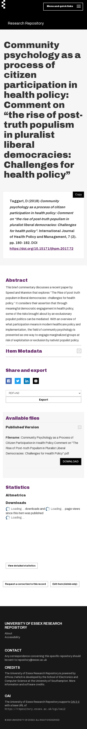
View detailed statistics (21, 565)
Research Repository (26, 23)
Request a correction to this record (25, 584)
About (8, 633)
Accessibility (12, 637)
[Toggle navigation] (63, 7)
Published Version (22, 427)
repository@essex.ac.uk (32, 660)
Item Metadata (24, 351)
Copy (77, 193)
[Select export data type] (43, 393)
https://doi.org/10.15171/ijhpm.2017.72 (41, 249)
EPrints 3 (10, 677)
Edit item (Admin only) (64, 584)
